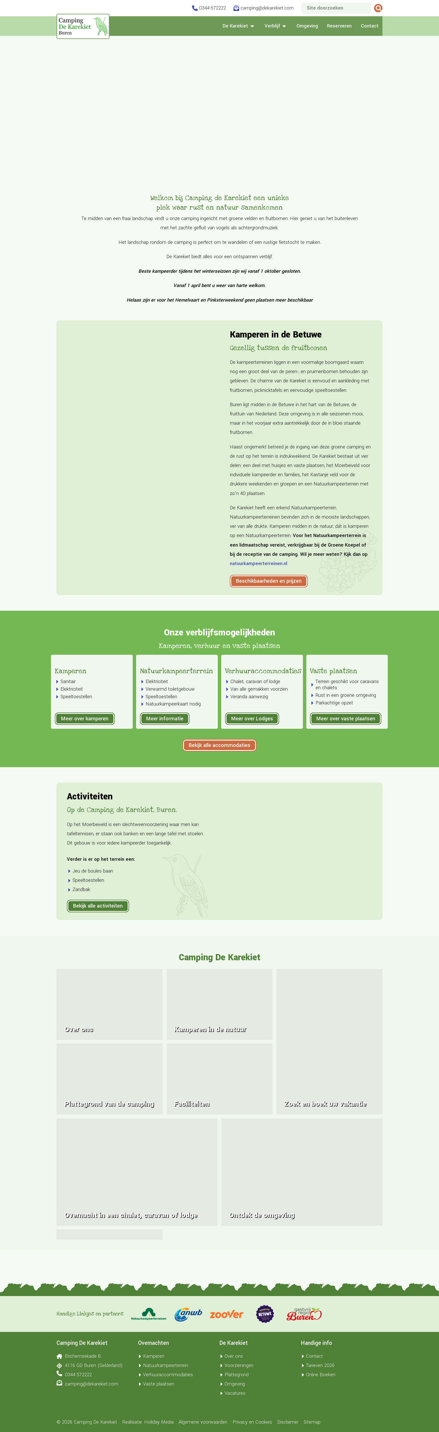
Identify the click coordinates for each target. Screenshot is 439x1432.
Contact (370, 26)
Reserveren (339, 26)
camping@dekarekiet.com (87, 1383)
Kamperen (71, 716)
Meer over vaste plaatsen (345, 763)
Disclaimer (287, 1422)
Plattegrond (234, 1374)
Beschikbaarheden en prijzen (269, 581)
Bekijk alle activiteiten (98, 951)
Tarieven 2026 (318, 1365)
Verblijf (276, 26)
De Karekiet (239, 26)
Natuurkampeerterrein (176, 716)
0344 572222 (74, 1374)
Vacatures (233, 1393)
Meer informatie (164, 763)
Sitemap (312, 1422)
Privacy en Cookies (252, 1422)
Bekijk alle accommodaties (219, 790)
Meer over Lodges (252, 763)
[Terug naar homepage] (83, 26)
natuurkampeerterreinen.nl (258, 563)
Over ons (231, 1356)
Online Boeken (318, 1374)
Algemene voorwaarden (203, 1422)
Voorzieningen (236, 1365)
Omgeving (307, 26)
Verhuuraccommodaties (263, 716)
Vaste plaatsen (333, 716)
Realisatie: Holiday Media (148, 1422)
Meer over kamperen (84, 763)
